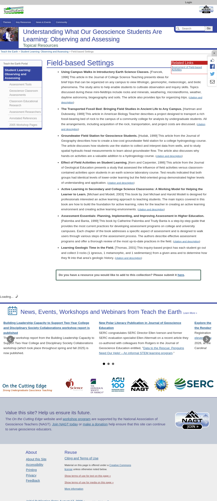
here (181, 275)
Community (61, 22)
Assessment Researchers (25, 112)
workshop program (77, 419)
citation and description (169, 156)
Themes (7, 22)
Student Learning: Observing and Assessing (44, 51)
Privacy (31, 475)
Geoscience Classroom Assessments (23, 93)
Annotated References (23, 118)
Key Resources (23, 22)
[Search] (190, 28)
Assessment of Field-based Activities (187, 68)
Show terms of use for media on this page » (89, 482)
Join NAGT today (65, 424)
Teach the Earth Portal (15, 63)
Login (188, 2)
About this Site (36, 459)
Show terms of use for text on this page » (88, 475)
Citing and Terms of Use (81, 458)
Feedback (33, 480)
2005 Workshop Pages (23, 124)
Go (208, 28)
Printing (31, 470)
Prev (10, 339)
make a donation (95, 424)
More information (74, 488)
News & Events (43, 22)
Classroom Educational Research (23, 103)
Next (206, 339)
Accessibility (34, 464)
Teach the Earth (9, 51)
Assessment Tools (20, 84)
